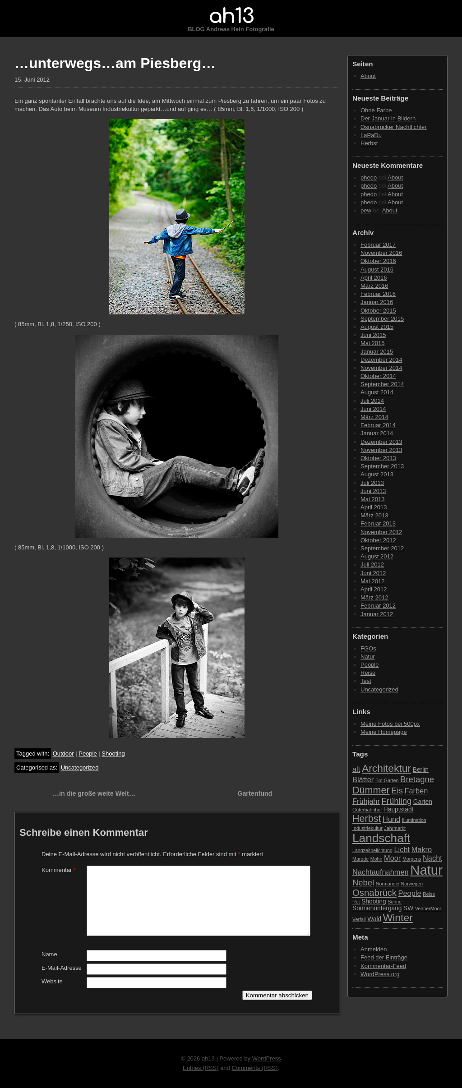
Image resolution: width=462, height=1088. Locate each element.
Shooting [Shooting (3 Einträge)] (373, 901)
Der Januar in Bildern (388, 118)
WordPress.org (379, 974)
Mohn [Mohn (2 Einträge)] (376, 859)
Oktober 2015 (378, 310)
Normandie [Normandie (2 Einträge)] (387, 883)
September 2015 (382, 318)
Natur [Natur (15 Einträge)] (426, 869)
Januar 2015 (376, 351)
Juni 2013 (373, 491)
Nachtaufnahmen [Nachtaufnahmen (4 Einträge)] (380, 872)
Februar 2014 (378, 425)
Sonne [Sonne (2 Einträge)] (395, 901)
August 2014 (376, 392)
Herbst (369, 143)
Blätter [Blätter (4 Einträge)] (363, 779)
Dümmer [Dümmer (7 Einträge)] (371, 790)
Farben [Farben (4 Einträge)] (416, 791)
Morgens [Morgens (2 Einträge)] (411, 859)
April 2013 (373, 507)
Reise (367, 672)
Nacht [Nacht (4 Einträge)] (432, 858)
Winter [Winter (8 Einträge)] (398, 917)
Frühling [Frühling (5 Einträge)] (397, 801)
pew (365, 210)
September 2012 (382, 548)
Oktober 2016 (378, 261)
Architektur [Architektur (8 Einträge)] (386, 768)
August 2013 (376, 474)
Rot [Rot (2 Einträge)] (356, 901)
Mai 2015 (372, 343)
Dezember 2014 (381, 359)
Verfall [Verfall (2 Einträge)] (359, 919)
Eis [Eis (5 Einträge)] (397, 790)
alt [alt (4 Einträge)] (356, 769)
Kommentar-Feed (383, 966)
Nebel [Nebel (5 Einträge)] (363, 882)
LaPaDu (371, 135)
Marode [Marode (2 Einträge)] (360, 859)
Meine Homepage (383, 731)
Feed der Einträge (383, 957)
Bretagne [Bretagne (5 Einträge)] (417, 779)
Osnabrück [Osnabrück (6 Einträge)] (374, 893)
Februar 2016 (378, 293)
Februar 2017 (378, 244)
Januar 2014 (376, 433)
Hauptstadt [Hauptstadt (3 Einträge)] (398, 809)
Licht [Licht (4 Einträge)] (402, 849)
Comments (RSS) (254, 1068)
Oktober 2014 (378, 376)
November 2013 (381, 450)
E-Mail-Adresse (62, 967)
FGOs (368, 648)
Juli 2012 (372, 564)
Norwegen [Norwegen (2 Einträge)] (412, 883)
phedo (368, 177)
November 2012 (381, 532)
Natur (367, 656)
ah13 (231, 16)
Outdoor (63, 753)
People (88, 753)
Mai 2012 (372, 581)
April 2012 (373, 589)
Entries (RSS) (200, 1068)
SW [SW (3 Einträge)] (408, 908)
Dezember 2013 (381, 441)
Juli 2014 (372, 400)
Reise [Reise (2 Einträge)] (429, 894)
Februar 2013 (378, 523)
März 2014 (374, 417)
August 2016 (376, 269)
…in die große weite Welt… (94, 793)
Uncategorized (80, 767)
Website (52, 981)
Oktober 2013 (378, 458)
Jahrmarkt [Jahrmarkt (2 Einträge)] (395, 828)
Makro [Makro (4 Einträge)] (421, 849)
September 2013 (382, 466)
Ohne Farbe (376, 110)
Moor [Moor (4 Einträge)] (392, 858)
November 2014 (381, 367)
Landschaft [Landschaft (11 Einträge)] (381, 838)
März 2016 (374, 285)
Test (365, 681)
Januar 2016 (376, 302)
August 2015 (376, 326)
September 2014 (382, 384)
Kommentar (59, 870)
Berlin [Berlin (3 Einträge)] (421, 769)
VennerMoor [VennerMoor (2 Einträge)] (428, 908)
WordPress (266, 1058)
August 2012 (376, 556)
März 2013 (374, 515)
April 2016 (373, 277)
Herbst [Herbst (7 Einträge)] (366, 818)
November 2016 (381, 252)
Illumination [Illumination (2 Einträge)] (414, 820)
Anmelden (373, 949)
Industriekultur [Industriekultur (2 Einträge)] (367, 828)
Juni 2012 (373, 573)
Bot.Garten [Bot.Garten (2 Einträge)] (387, 780)
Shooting (113, 753)
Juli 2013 (372, 482)
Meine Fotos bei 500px (390, 723)
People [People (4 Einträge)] (409, 893)
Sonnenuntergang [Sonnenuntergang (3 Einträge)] (377, 908)
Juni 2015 (373, 335)
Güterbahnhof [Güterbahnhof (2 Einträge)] (367, 809)
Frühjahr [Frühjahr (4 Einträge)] (366, 801)
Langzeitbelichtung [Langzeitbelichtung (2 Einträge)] (372, 850)
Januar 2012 (376, 614)
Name (49, 954)
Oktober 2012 (378, 540)
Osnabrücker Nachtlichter (393, 127)
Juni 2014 (373, 409)
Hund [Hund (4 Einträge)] (391, 819)
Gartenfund (254, 793)
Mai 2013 (372, 499)
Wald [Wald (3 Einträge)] (374, 919)
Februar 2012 (378, 605)
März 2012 (374, 597)
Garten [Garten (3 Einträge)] (422, 801)
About (368, 76)
